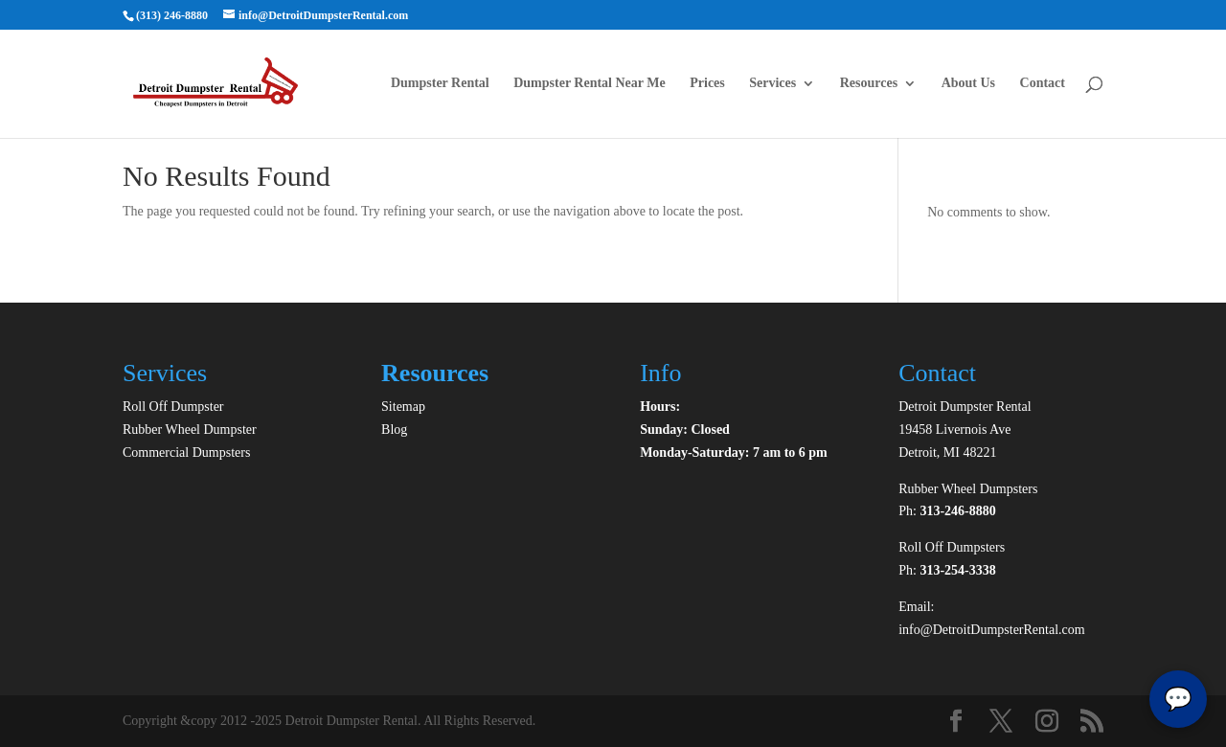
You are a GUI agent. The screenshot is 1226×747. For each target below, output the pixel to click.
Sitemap (403, 406)
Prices (707, 83)
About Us (968, 83)
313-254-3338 (957, 570)
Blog (394, 429)
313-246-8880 (957, 511)
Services (772, 83)
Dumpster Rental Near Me (589, 83)
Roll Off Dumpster (173, 406)
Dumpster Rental (440, 83)
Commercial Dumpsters (186, 452)
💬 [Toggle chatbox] (1178, 699)
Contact (1042, 83)
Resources (868, 83)
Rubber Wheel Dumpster (190, 429)
